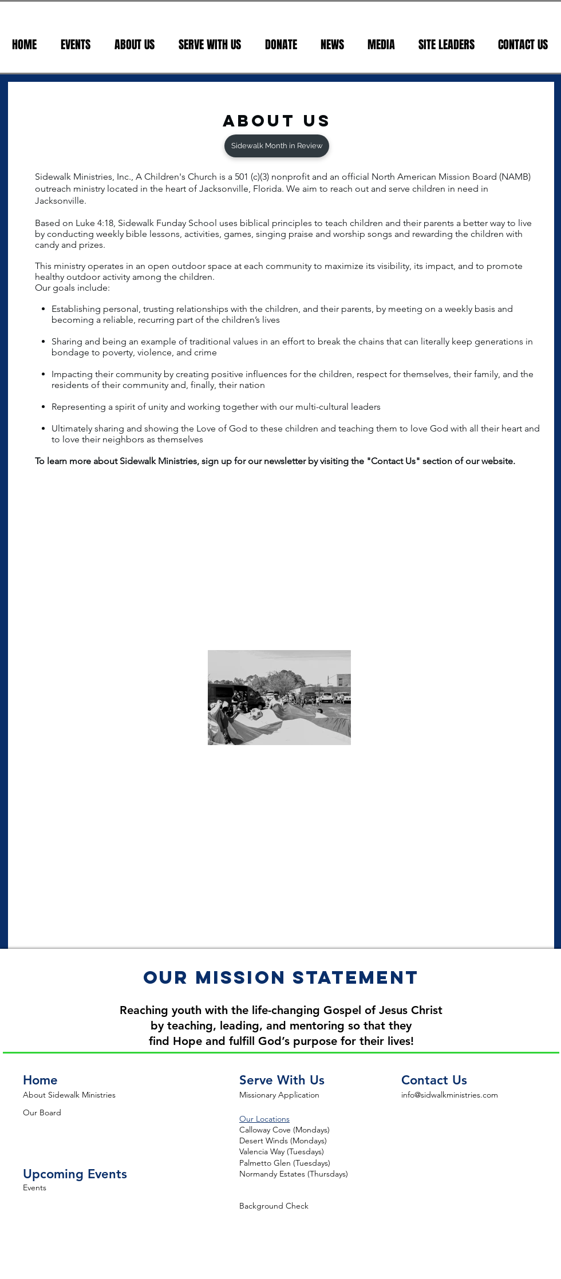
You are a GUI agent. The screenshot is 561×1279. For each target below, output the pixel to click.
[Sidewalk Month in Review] (276, 145)
